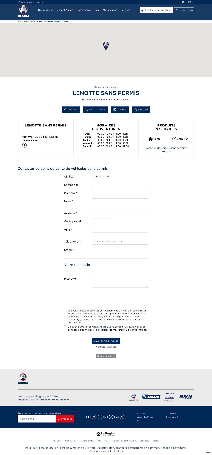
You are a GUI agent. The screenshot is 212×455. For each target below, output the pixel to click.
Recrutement (172, 417)
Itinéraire (71, 109)
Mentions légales (86, 441)
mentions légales (101, 327)
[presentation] (106, 299)
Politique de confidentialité (125, 441)
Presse (107, 441)
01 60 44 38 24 (95, 109)
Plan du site (70, 441)
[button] (106, 46)
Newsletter (57, 441)
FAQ (99, 441)
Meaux (35, 140)
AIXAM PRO (171, 414)
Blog (139, 420)
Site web (141, 109)
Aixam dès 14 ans (145, 417)
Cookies (156, 441)
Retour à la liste (106, 356)
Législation (144, 441)
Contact (120, 109)
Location (141, 414)
